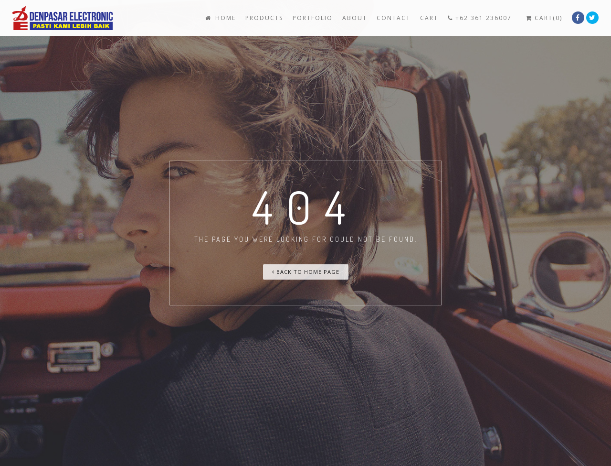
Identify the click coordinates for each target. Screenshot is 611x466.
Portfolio (313, 18)
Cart (429, 18)
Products (264, 18)
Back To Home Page (305, 271)
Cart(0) (544, 18)
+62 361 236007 (480, 18)
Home (219, 18)
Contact (394, 18)
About (354, 18)
